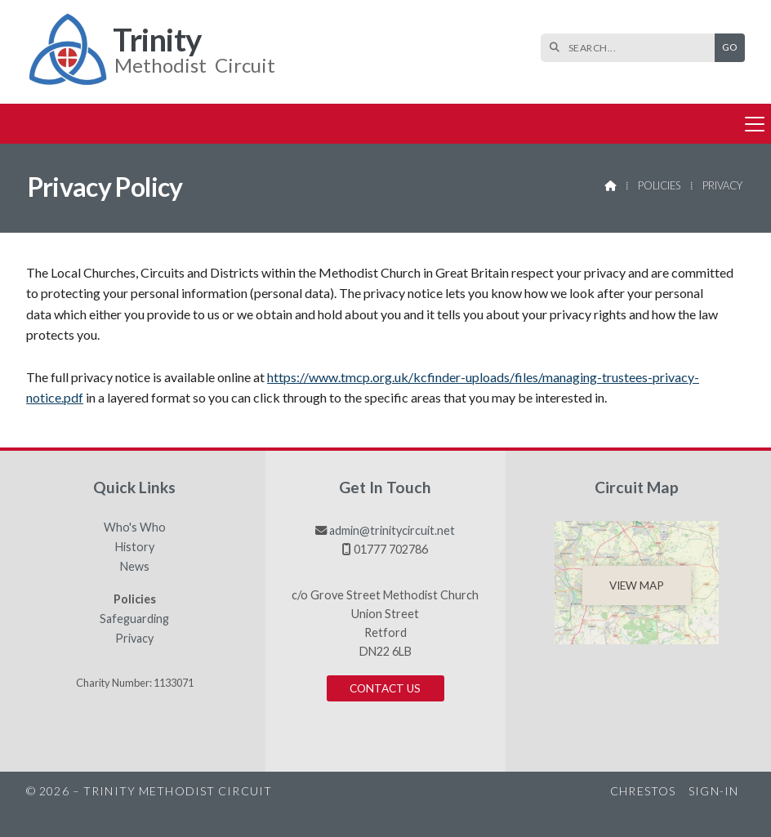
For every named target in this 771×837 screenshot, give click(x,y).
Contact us (385, 688)
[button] (385, 124)
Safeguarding (134, 619)
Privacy (134, 638)
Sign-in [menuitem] (713, 791)
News (134, 566)
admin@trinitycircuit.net (392, 530)
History (134, 547)
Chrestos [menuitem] (642, 791)
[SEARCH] (632, 47)
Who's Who (135, 527)
